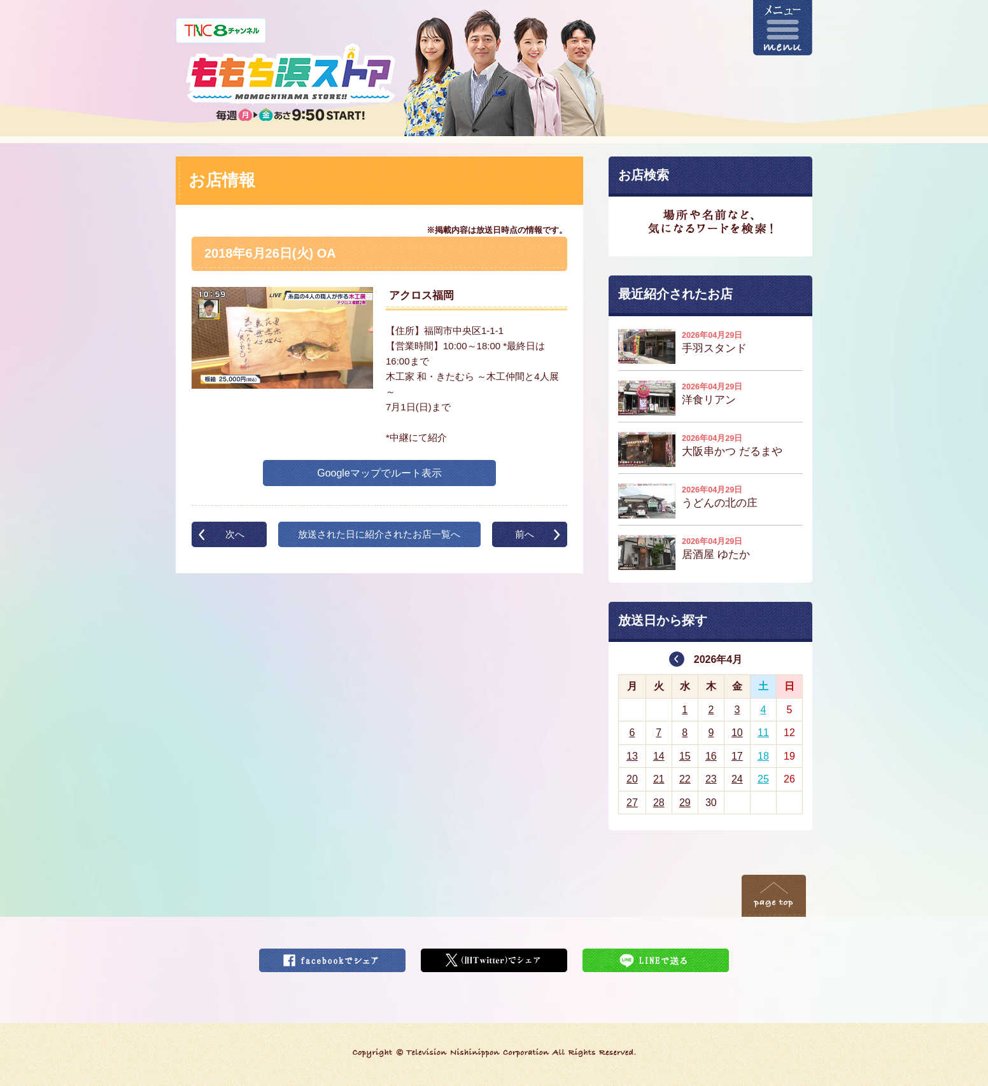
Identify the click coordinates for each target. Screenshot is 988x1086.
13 (632, 756)
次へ (234, 534)
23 (711, 779)
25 (763, 779)
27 (632, 802)
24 (737, 779)
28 (659, 802)
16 (711, 756)
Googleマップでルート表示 (379, 473)
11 (763, 732)
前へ (524, 534)
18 (763, 756)
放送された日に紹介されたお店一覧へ (379, 534)
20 (632, 779)
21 (659, 779)
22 (685, 779)
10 (737, 732)
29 (685, 802)
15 (685, 756)
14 (659, 756)
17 (737, 756)
